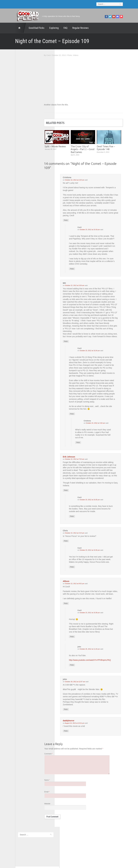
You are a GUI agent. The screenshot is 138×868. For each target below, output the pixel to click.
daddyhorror (78, 737)
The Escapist (13, 129)
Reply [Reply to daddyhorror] (76, 747)
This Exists (12, 140)
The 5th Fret (13, 121)
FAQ (55, 27)
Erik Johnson (79, 468)
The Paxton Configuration (18, 136)
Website (57, 822)
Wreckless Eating (15, 143)
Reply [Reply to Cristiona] (76, 221)
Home (10, 28)
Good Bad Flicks (26, 27)
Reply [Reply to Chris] (76, 553)
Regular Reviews (70, 27)
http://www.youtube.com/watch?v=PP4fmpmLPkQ (100, 676)
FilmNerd (11, 107)
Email (57, 810)
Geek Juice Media (15, 111)
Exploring (44, 27)
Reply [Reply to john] (82, 680)
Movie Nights (13, 118)
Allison (76, 594)
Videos (85, 55)
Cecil (59, 55)
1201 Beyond (13, 100)
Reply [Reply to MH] (76, 351)
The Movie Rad (14, 132)
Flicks (79, 55)
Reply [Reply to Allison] (76, 619)
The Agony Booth (15, 125)
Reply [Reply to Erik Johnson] (76, 502)
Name (57, 798)
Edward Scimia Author (17, 103)
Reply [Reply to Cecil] (82, 275)
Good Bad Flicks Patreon (18, 114)
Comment (58, 770)
